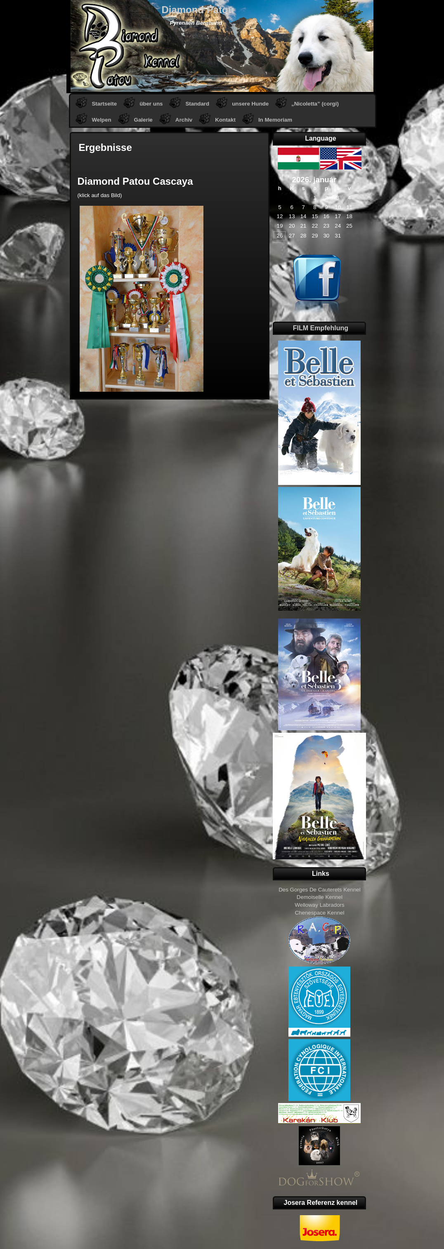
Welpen (101, 120)
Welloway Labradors (320, 905)
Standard (197, 104)
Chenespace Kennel (319, 913)
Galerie (143, 120)
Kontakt (225, 120)
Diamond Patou (197, 9)
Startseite (104, 104)
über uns (151, 104)
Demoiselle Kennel (319, 897)
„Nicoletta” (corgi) (315, 104)
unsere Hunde (250, 104)
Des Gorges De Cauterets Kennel (320, 890)
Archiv (183, 120)
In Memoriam (275, 120)
